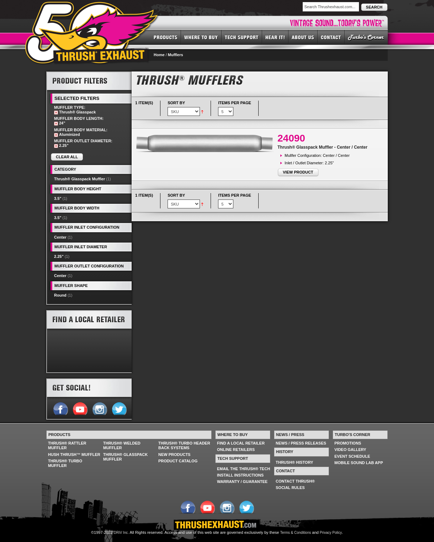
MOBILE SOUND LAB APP (358, 463)
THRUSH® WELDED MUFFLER (122, 445)
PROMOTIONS (347, 443)
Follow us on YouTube (80, 407)
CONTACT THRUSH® (295, 481)
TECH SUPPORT (242, 37)
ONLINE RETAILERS (236, 449)
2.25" (59, 256)
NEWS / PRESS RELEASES (301, 443)
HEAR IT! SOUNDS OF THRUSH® (275, 37)
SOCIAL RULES (290, 487)
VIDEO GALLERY (350, 449)
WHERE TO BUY (201, 37)
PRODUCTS (165, 37)
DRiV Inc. (121, 533)
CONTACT (331, 37)
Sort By (176, 103)
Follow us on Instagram (99, 407)
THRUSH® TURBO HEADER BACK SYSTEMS (184, 445)
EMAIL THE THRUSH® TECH (243, 469)
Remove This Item (56, 113)
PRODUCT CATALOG (177, 461)
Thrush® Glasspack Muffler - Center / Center (322, 147)
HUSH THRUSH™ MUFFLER (74, 454)
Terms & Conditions (295, 533)
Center (60, 237)
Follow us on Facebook (60, 407)
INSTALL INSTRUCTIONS (240, 475)
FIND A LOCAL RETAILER (241, 443)
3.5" (58, 198)
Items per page (234, 103)
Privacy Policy (331, 533)
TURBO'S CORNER (366, 37)
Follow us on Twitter (119, 407)
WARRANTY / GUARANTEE (242, 481)
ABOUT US (303, 37)
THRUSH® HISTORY (294, 462)
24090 (291, 138)
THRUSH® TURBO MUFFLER (65, 463)
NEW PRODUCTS (174, 454)
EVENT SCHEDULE (352, 456)
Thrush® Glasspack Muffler (79, 179)
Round (60, 295)
